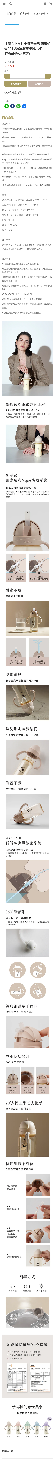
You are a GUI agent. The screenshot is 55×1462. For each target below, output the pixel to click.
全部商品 (11, 13)
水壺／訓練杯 (41, 13)
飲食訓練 (24, 13)
